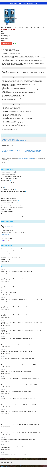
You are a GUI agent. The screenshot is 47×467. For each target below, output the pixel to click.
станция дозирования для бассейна (10, 139)
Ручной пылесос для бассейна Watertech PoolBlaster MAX (14, 253)
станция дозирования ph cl (8, 137)
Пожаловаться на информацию (7, 160)
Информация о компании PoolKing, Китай (10, 257)
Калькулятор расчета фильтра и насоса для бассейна (13, 248)
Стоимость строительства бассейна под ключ (11, 250)
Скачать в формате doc (5, 294)
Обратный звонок (6, 47)
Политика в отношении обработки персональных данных (12, 465)
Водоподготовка (31, 158)
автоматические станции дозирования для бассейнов (14, 140)
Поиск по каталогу (7, 169)
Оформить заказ (7, 43)
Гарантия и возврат (5, 259)
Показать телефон (9, 226)
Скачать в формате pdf (5, 273)
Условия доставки (5, 261)
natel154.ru (4, 236)
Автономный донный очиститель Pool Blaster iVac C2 (13, 255)
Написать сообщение (5, 466)
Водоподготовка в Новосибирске (23, 158)
